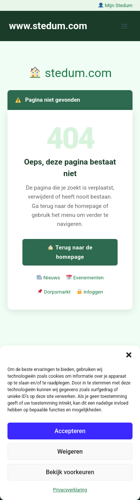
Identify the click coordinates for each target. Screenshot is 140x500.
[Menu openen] (124, 26)
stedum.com (70, 73)
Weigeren (70, 451)
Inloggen (90, 292)
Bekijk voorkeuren (70, 472)
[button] (129, 355)
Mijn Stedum (115, 5)
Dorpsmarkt (54, 292)
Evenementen (85, 277)
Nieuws (48, 277)
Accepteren (70, 430)
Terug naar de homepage (70, 252)
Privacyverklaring (70, 490)
